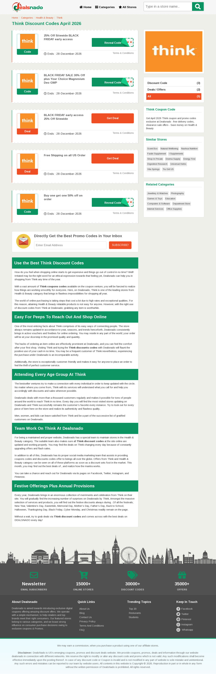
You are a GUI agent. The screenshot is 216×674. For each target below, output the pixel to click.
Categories (105, 7)
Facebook (184, 608)
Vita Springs (153, 169)
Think (59, 17)
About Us (84, 608)
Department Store (181, 203)
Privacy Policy (87, 621)
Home (85, 7)
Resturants (135, 612)
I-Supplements (176, 153)
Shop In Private (155, 159)
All (173, 96)
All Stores (128, 7)
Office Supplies (174, 209)
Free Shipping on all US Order (65, 155)
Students (134, 617)
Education (170, 198)
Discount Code (173, 83)
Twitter (182, 614)
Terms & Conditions (123, 53)
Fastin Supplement (156, 153)
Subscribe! (120, 245)
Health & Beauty (44, 17)
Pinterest (183, 619)
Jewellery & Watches (157, 193)
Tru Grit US (168, 169)
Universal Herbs (178, 164)
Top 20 (132, 608)
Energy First (189, 159)
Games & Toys (154, 198)
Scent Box (152, 148)
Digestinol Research (157, 164)
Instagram (184, 624)
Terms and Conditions (91, 625)
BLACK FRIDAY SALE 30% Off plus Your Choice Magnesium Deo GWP (64, 79)
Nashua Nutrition (189, 148)
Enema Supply (173, 159)
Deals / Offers (173, 90)
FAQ (82, 629)
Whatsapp (184, 629)
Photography (177, 193)
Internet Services (155, 209)
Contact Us (85, 617)
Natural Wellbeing (169, 148)
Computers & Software (158, 203)
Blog (82, 612)
